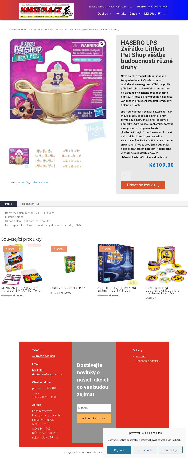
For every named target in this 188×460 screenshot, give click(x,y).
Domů (12, 29)
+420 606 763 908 (157, 6)
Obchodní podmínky (148, 362)
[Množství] (126, 176)
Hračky (21, 29)
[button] (102, 44)
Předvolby (170, 450)
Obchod (103, 13)
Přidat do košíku (143, 186)
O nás (133, 13)
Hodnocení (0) (30, 205)
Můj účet (150, 13)
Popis (8, 205)
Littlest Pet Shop (34, 29)
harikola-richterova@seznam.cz (115, 6)
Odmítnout (144, 450)
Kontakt (120, 13)
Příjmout (119, 450)
